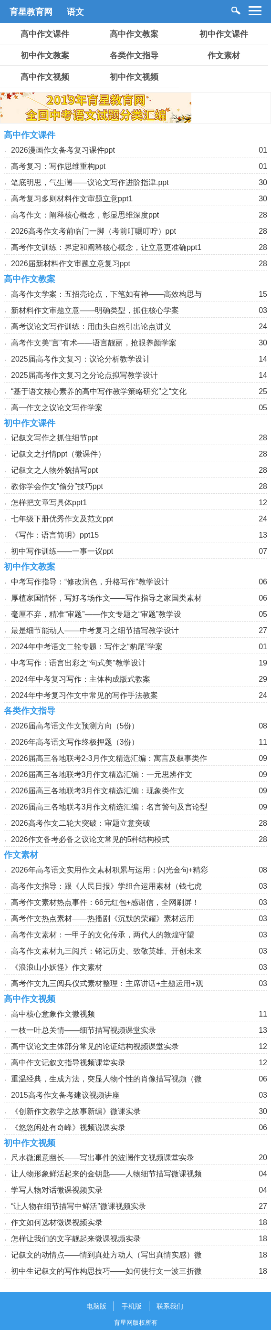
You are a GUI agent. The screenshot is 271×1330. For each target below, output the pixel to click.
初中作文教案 (45, 55)
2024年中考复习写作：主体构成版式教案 (80, 679)
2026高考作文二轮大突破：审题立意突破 (80, 823)
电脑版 (96, 1306)
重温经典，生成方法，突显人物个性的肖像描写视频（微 (106, 1079)
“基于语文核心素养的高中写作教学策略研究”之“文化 (99, 391)
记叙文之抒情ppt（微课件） (58, 454)
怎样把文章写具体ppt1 (49, 503)
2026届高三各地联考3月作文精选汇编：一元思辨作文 (102, 774)
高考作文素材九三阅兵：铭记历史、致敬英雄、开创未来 (106, 951)
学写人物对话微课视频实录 (57, 1190)
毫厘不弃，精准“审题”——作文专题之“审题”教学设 (96, 614)
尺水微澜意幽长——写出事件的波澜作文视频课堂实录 (102, 1157)
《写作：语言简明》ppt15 (55, 535)
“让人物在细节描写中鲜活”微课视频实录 (78, 1206)
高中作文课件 (45, 34)
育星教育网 (31, 12)
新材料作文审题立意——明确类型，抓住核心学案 (95, 310)
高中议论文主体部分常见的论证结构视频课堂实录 (95, 1046)
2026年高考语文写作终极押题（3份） (75, 742)
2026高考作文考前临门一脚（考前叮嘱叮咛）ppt (93, 231)
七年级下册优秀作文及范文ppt (62, 519)
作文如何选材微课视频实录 (57, 1222)
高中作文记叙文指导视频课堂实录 (68, 1063)
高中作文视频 (45, 77)
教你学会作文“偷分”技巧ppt (57, 486)
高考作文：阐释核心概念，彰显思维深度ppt (85, 215)
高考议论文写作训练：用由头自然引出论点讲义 (91, 326)
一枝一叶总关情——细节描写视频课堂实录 (83, 1030)
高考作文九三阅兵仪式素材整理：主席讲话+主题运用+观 (107, 983)
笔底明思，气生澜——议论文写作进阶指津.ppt (90, 182)
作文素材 (224, 55)
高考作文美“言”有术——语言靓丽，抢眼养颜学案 (94, 343)
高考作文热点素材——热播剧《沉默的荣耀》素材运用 (102, 918)
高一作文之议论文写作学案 (57, 408)
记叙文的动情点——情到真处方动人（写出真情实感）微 (106, 1255)
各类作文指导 (134, 55)
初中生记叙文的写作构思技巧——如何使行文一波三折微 (106, 1271)
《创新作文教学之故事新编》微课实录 (76, 1111)
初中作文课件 (223, 34)
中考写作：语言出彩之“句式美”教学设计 (78, 663)
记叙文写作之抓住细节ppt (54, 438)
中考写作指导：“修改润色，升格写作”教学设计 (90, 582)
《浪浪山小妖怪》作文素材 (57, 967)
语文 (75, 12)
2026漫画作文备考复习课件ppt (63, 150)
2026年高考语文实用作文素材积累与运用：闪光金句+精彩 (109, 870)
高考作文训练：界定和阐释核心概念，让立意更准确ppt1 (106, 247)
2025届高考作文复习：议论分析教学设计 (80, 359)
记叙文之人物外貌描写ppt (54, 470)
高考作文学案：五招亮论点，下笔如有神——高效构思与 (106, 294)
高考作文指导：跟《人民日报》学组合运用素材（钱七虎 (106, 886)
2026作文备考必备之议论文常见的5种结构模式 (90, 839)
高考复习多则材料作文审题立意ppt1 (72, 199)
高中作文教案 (134, 34)
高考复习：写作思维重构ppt (58, 166)
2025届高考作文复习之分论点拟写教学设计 (84, 375)
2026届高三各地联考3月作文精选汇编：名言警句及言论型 (109, 807)
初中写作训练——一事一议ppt (62, 551)
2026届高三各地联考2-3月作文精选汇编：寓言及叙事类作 (109, 758)
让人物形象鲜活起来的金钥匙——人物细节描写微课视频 (106, 1174)
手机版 (132, 1306)
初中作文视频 (134, 77)
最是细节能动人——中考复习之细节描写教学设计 (95, 630)
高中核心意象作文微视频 (53, 1014)
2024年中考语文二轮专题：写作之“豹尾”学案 (87, 647)
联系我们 (169, 1306)
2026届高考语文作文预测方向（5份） (75, 726)
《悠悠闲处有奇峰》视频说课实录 (68, 1127)
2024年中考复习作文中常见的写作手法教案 (84, 695)
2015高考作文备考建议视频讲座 (65, 1095)
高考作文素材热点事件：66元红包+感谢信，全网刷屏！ (105, 902)
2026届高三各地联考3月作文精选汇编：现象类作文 (98, 791)
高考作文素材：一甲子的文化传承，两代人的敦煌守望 (102, 935)
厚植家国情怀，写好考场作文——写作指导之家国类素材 (106, 598)
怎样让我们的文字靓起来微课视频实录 (76, 1239)
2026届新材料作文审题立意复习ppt (70, 264)
